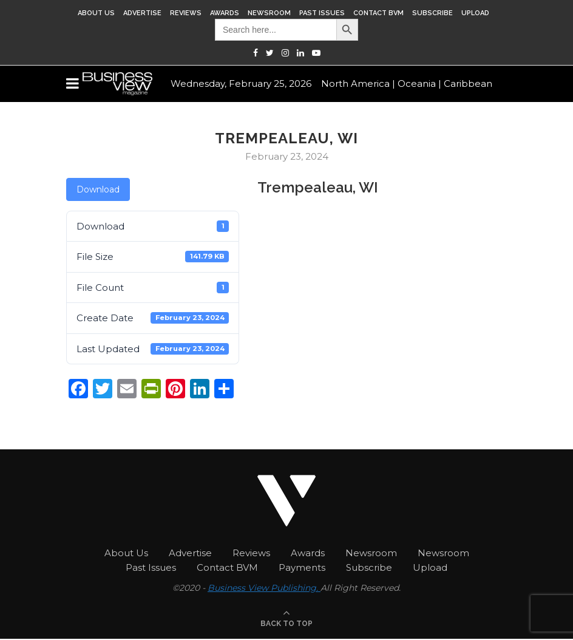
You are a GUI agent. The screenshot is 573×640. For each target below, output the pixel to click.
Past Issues (322, 13)
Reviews (186, 13)
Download (98, 189)
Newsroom (269, 13)
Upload (475, 13)
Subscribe (432, 13)
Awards (224, 13)
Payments (302, 567)
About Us (96, 13)
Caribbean (468, 83)
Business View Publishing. (264, 587)
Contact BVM (378, 13)
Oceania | (419, 83)
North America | (358, 83)
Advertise (142, 13)
